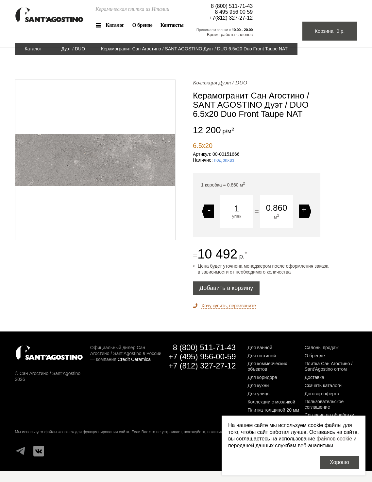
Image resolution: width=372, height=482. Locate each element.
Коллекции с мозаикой (271, 401)
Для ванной (259, 347)
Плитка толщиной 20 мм (273, 410)
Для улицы (258, 393)
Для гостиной (261, 355)
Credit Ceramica (134, 359)
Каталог (115, 25)
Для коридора (262, 377)
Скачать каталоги (323, 385)
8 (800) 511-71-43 (232, 6)
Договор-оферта (322, 393)
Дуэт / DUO (73, 48)
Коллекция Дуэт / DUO (220, 83)
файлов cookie (334, 438)
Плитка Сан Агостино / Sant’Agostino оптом (329, 366)
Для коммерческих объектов (267, 366)
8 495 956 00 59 (234, 12)
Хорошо (339, 462)
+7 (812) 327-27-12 (202, 365)
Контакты (172, 25)
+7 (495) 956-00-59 (202, 356)
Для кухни (258, 385)
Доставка (314, 377)
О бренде (142, 25)
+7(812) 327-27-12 (231, 18)
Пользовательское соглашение (324, 404)
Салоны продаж (322, 347)
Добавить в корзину (226, 288)
